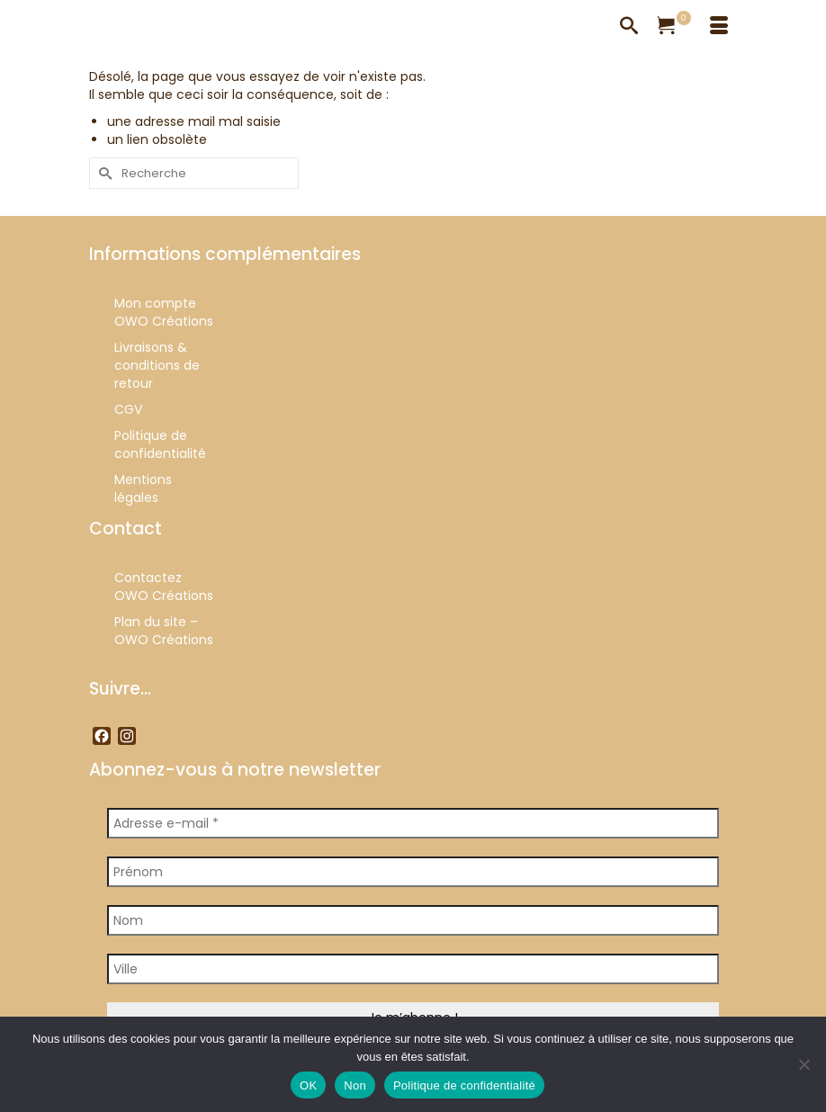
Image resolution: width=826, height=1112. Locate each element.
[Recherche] (628, 27)
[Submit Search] (102, 173)
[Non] (804, 1064)
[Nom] (413, 920)
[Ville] (413, 969)
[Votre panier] (673, 27)
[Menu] (718, 27)
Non (355, 1085)
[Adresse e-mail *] (413, 823)
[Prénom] (413, 871)
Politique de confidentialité (464, 1085)
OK (308, 1085)
